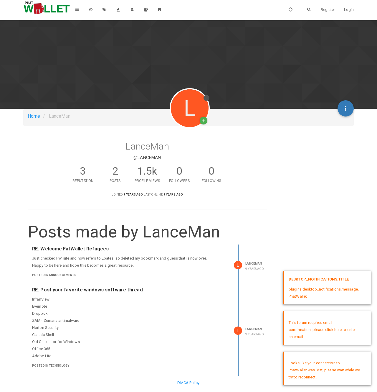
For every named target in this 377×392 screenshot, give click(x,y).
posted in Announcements (54, 275)
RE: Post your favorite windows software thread (87, 290)
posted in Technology (50, 365)
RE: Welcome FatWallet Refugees (70, 249)
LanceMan (253, 263)
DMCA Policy (188, 382)
